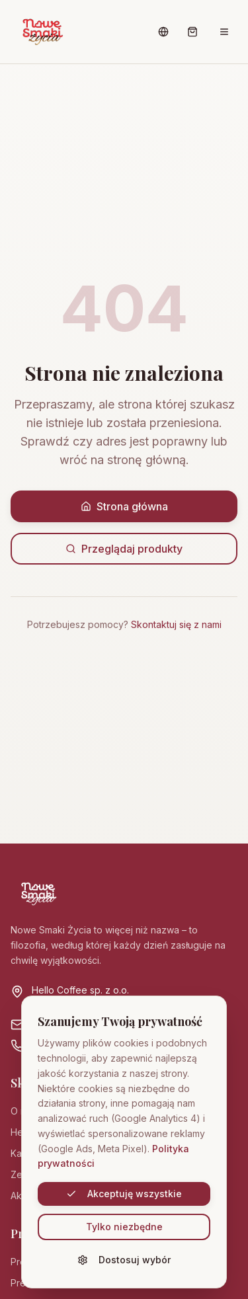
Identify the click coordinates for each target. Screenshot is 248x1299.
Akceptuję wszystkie (124, 1193)
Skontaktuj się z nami (176, 624)
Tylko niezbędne (124, 1226)
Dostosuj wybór (124, 1259)
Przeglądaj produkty (124, 548)
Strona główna (124, 506)
